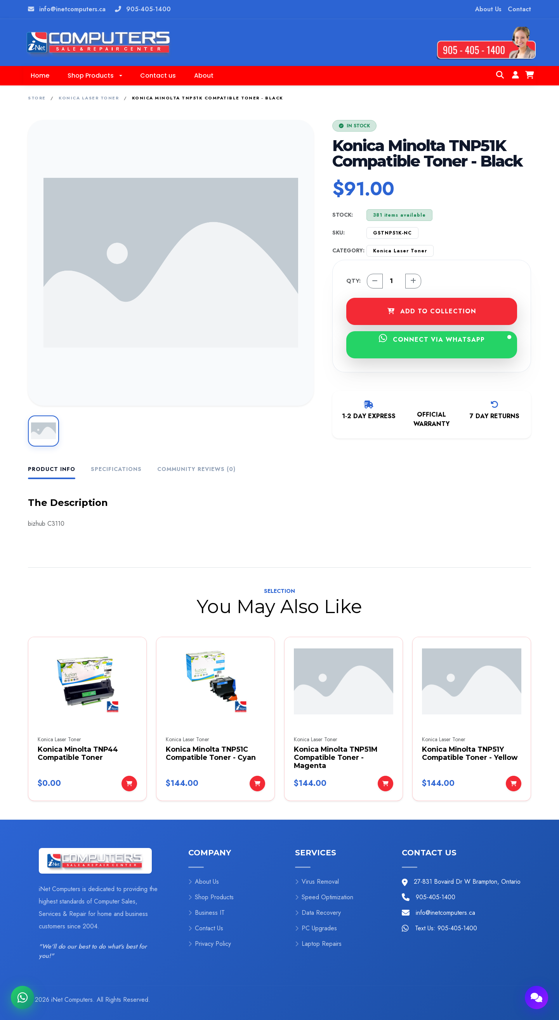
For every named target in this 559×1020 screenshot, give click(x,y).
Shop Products (211, 897)
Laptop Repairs (318, 943)
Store (37, 98)
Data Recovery (318, 912)
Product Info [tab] (51, 469)
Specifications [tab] (116, 469)
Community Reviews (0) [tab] (196, 469)
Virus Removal (317, 881)
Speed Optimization (324, 897)
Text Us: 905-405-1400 (446, 928)
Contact (519, 9)
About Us (488, 9)
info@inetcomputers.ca (72, 9)
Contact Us (205, 928)
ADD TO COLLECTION (431, 311)
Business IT (206, 912)
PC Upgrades (316, 928)
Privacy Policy (209, 943)
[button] (95, 76)
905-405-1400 (148, 9)
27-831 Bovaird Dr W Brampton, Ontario (467, 881)
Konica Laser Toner (89, 98)
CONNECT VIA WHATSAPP (445, 339)
